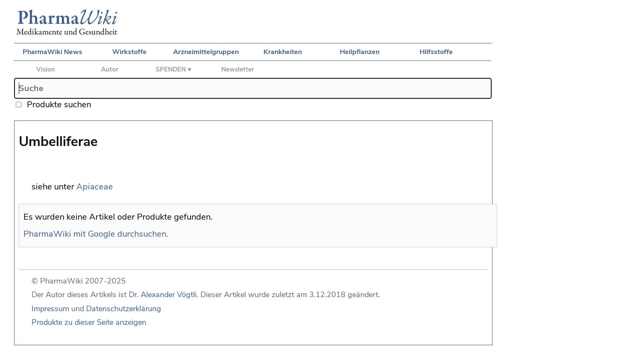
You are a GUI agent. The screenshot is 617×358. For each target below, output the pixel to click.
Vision (45, 69)
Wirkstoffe (129, 52)
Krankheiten (283, 52)
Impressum (50, 309)
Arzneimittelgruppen (206, 52)
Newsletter (237, 69)
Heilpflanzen (359, 52)
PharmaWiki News (52, 52)
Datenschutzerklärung (123, 309)
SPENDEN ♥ (173, 69)
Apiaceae (94, 186)
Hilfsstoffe (436, 52)
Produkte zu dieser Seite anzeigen (89, 322)
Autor (110, 69)
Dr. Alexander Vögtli (163, 294)
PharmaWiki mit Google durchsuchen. (95, 234)
